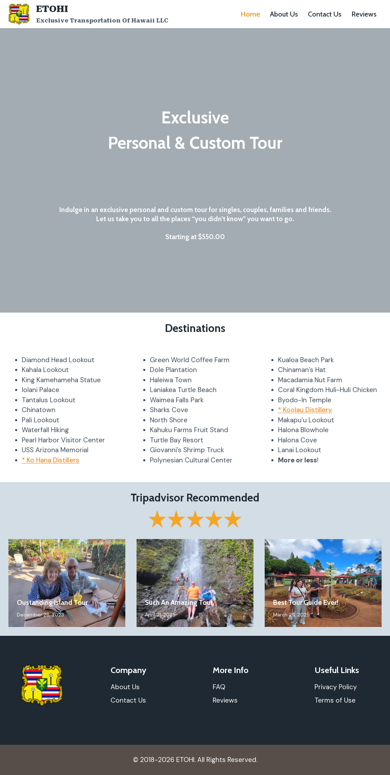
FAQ (219, 687)
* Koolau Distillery (305, 409)
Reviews (364, 14)
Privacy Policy (336, 687)
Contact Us (325, 14)
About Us (284, 14)
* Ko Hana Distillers (50, 460)
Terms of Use (335, 700)
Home (250, 14)
